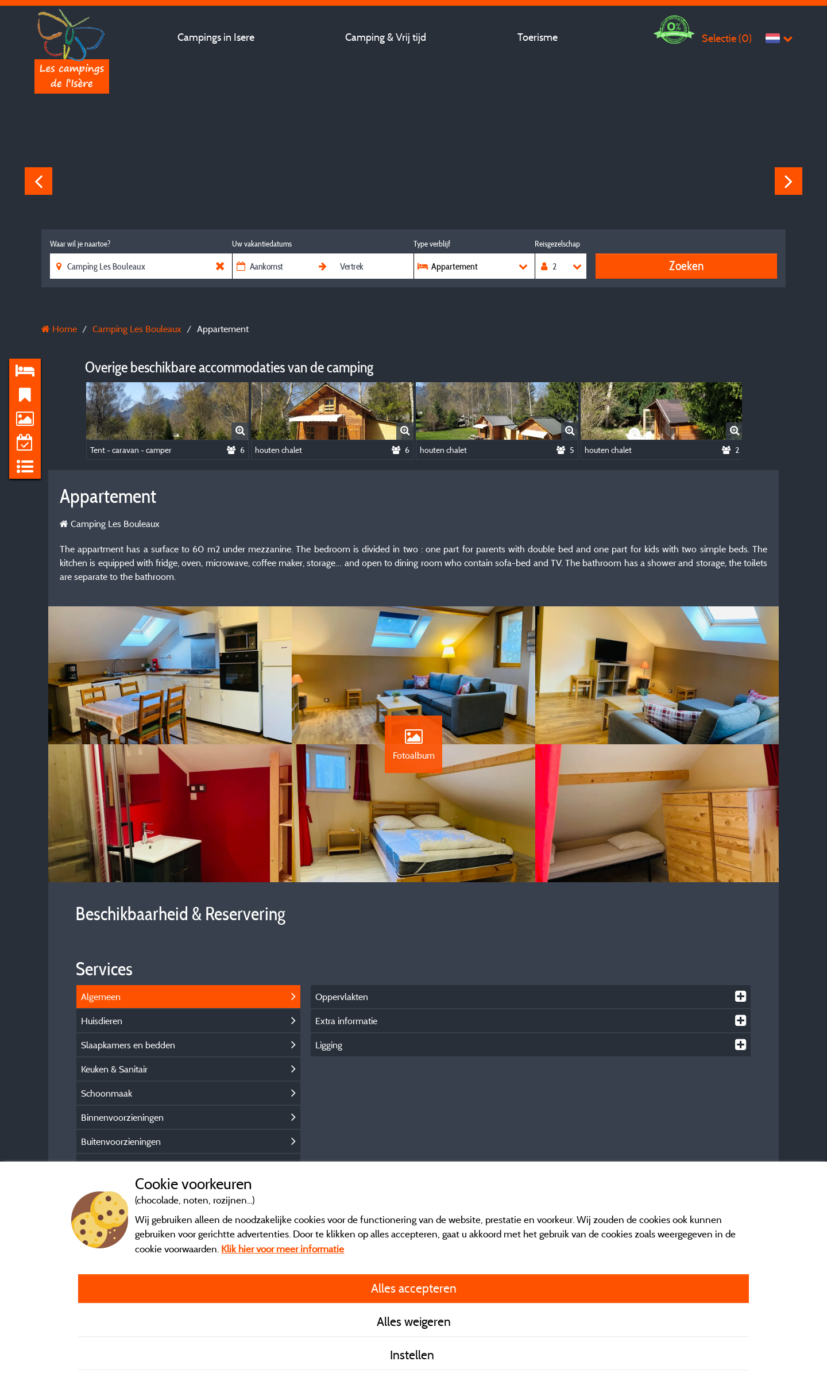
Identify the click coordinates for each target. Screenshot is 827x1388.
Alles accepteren (414, 1288)
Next (788, 181)
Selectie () (727, 38)
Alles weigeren (414, 1321)
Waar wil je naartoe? (80, 244)
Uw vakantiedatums (262, 244)
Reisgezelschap (557, 244)
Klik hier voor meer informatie (282, 1249)
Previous (38, 181)
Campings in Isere (215, 37)
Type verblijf (431, 244)
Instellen (413, 1354)
